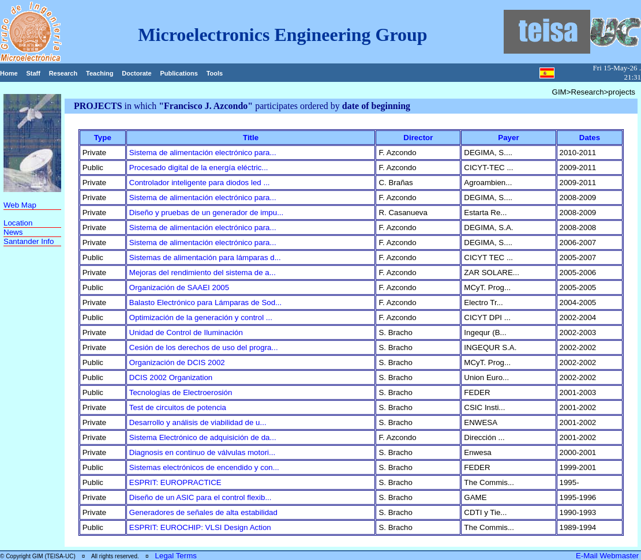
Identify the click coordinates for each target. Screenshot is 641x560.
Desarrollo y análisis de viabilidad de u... (198, 422)
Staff (33, 73)
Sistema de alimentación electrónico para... (202, 152)
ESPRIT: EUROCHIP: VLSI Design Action (200, 527)
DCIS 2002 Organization (170, 377)
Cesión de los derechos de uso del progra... (203, 347)
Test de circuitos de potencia (177, 407)
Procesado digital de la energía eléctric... (198, 167)
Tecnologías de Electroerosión (181, 392)
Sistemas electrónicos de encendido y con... (204, 467)
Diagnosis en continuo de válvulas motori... (202, 452)
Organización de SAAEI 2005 (179, 287)
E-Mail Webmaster (608, 555)
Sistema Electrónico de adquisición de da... (202, 437)
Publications (178, 73)
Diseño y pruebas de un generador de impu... (206, 212)
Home (9, 73)
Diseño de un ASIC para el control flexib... (200, 497)
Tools (215, 73)
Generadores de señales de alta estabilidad (203, 512)
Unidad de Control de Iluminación (186, 332)
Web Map (19, 205)
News (13, 232)
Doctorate (136, 73)
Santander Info (28, 241)
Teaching (99, 73)
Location (17, 223)
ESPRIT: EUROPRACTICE (175, 482)
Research (63, 73)
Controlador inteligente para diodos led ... (199, 182)
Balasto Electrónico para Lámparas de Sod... (205, 302)
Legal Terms (176, 555)
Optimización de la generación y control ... (200, 317)
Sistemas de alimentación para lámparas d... (205, 257)
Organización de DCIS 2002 (177, 362)
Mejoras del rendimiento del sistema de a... (202, 272)
